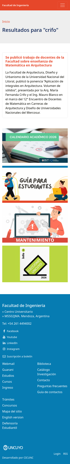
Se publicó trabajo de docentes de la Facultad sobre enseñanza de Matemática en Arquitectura (34, 61)
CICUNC (28, 457)
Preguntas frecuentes (52, 386)
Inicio (6, 22)
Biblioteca (44, 364)
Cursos (7, 382)
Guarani (7, 370)
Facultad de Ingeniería (15, 5)
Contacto (43, 380)
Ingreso (7, 387)
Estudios (8, 376)
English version (13, 417)
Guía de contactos (50, 392)
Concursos (9, 405)
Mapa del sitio (12, 411)
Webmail (8, 364)
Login (57, 453)
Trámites (8, 399)
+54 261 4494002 (19, 323)
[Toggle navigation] (62, 5)
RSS (65, 453)
